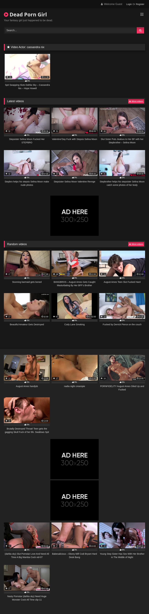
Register (140, 4)
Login (129, 4)
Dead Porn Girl (25, 14)
